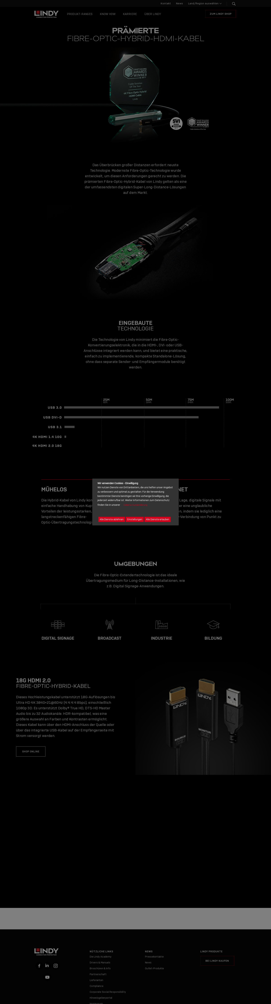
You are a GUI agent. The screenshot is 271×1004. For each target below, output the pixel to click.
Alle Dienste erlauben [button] (157, 519)
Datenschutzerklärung (135, 504)
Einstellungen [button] (134, 519)
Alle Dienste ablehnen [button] (112, 519)
